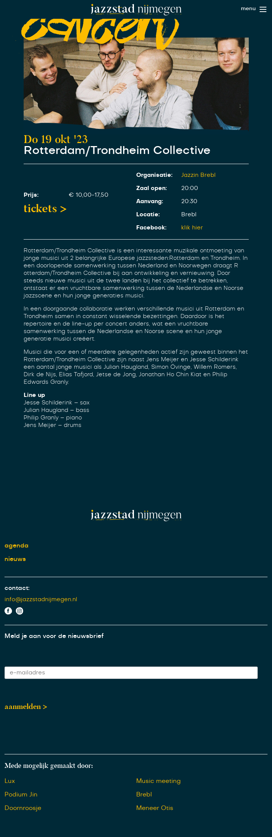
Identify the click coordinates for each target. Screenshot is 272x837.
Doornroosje (23, 808)
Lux (10, 781)
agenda (17, 546)
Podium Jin (21, 795)
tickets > (45, 208)
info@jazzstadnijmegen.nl (41, 599)
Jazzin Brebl (198, 175)
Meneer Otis (154, 808)
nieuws (15, 559)
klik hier (192, 228)
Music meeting (158, 781)
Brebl (144, 795)
